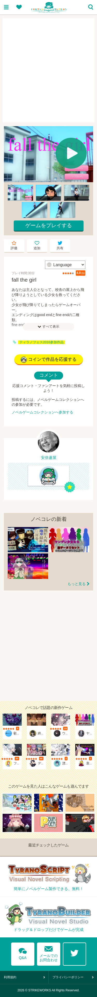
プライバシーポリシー (68, 977)
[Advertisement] (48, 70)
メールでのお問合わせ (49, 952)
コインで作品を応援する (49, 360)
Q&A (23, 953)
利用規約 (10, 977)
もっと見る (77, 584)
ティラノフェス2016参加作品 (41, 342)
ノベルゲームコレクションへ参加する (42, 412)
